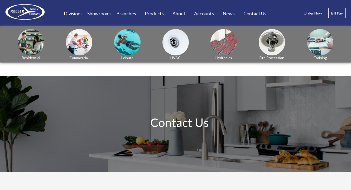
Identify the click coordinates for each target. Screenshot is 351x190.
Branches (126, 13)
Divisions (73, 13)
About (178, 13)
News (229, 13)
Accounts (204, 13)
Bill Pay (337, 13)
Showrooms (99, 13)
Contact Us (254, 13)
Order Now (313, 13)
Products (154, 13)
